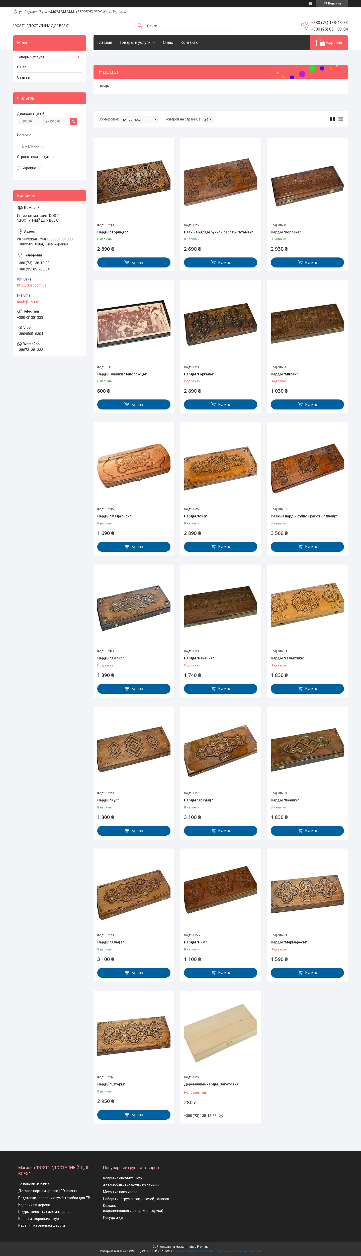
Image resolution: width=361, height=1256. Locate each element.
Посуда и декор (116, 1218)
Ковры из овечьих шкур (122, 1178)
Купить (137, 262)
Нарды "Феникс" (285, 800)
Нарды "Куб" (108, 800)
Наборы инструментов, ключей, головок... (137, 1199)
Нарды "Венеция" (199, 658)
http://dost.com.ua (31, 285)
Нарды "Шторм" (111, 1084)
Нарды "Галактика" (287, 658)
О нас (168, 42)
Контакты (189, 42)
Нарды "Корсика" (286, 232)
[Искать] (139, 26)
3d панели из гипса (34, 1184)
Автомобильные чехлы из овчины (131, 1185)
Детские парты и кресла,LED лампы (47, 1191)
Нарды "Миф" (195, 516)
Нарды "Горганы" (199, 374)
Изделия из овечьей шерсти (41, 1225)
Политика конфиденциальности (238, 1251)
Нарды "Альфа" (110, 942)
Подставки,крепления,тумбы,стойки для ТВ (54, 1198)
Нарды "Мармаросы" (289, 942)
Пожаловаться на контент (194, 1251)
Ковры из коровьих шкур (38, 1219)
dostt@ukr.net (28, 302)
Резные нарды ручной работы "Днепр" (304, 516)
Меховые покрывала (120, 1192)
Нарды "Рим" (195, 942)
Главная (104, 42)
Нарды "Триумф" (198, 800)
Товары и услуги (135, 42)
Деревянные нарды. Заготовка (211, 1084)
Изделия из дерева (34, 1205)
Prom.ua (203, 1246)
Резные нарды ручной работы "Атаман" (218, 232)
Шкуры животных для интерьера (45, 1212)
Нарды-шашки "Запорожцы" (122, 374)
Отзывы (23, 77)
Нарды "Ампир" (110, 658)
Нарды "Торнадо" (112, 232)
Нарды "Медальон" (114, 516)
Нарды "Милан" (284, 374)
